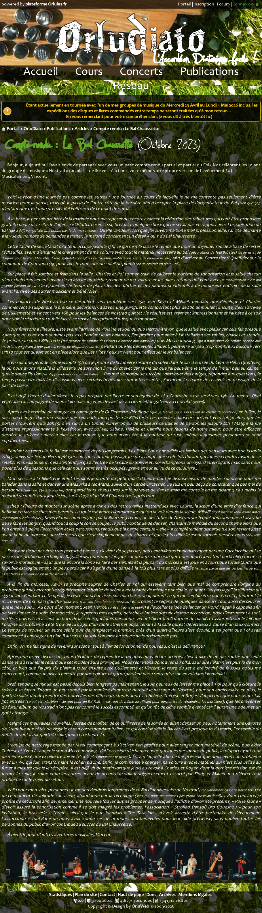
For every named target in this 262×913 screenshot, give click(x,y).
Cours (89, 72)
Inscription (203, 4)
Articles (82, 129)
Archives (167, 895)
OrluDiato (33, 129)
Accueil (40, 72)
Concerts (141, 72)
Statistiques (60, 895)
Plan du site (86, 895)
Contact (107, 895)
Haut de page (131, 895)
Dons (151, 895)
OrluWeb (140, 906)
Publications (209, 72)
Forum (223, 4)
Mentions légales (195, 895)
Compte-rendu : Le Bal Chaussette (126, 129)
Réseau (131, 86)
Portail (184, 4)
